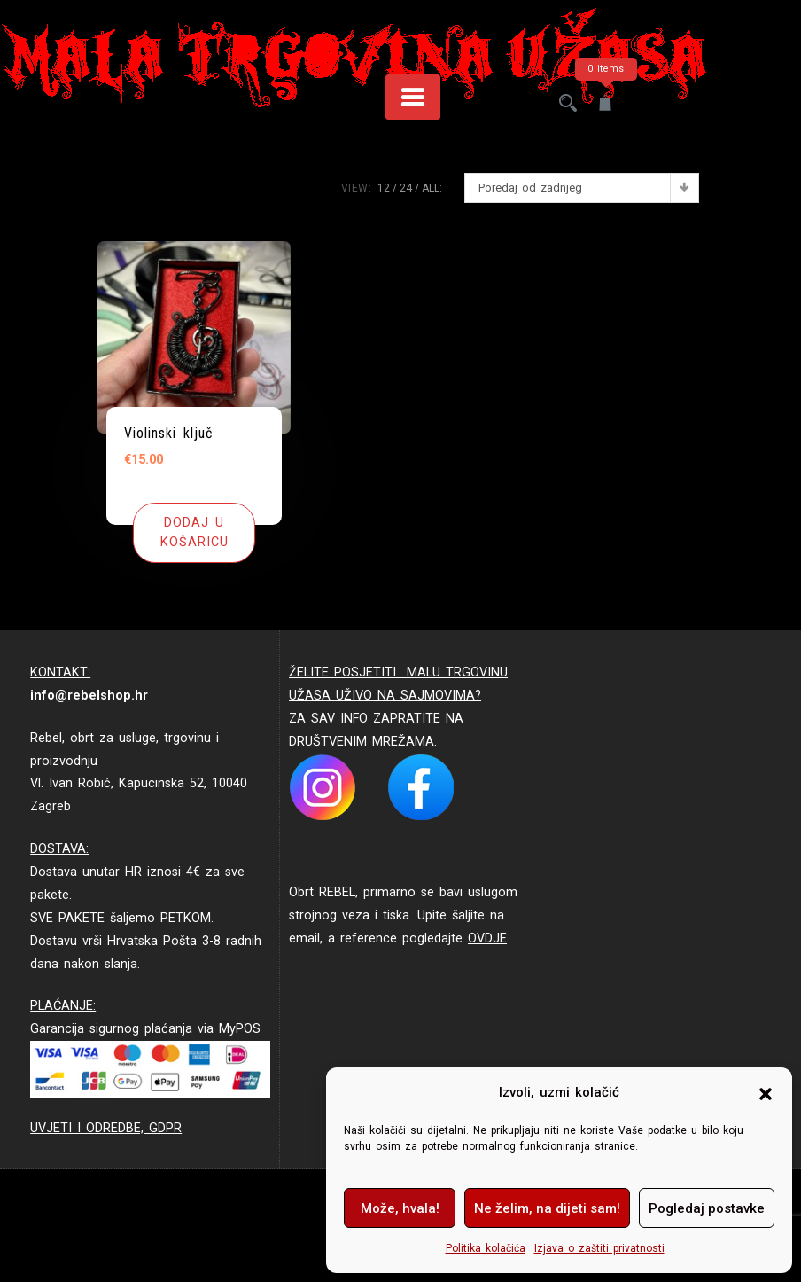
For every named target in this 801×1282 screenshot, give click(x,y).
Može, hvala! (400, 1208)
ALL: (432, 188)
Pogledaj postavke (707, 1208)
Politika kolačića (485, 1248)
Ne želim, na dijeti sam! (547, 1208)
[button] (765, 1093)
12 (383, 188)
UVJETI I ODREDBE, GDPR (106, 1128)
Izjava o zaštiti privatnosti (599, 1248)
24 (406, 188)
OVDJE (487, 938)
